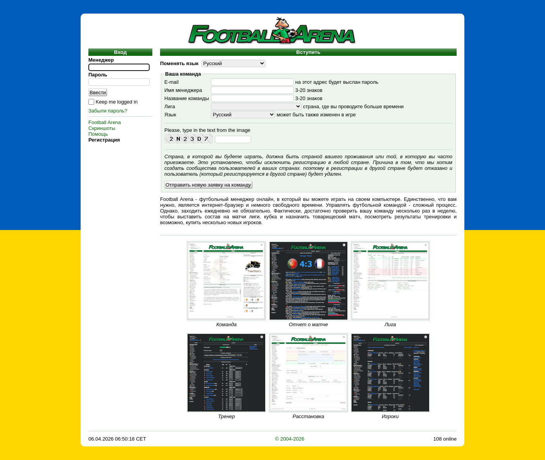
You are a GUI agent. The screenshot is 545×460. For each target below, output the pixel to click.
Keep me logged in (117, 102)
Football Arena (104, 122)
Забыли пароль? (107, 111)
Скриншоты (101, 128)
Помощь (98, 134)
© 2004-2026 (289, 439)
